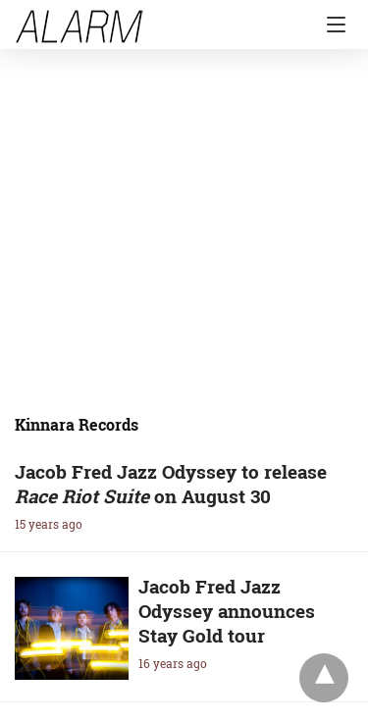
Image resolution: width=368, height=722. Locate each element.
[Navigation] (331, 24)
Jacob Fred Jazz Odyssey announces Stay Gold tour (226, 610)
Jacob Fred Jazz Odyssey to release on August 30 (171, 483)
